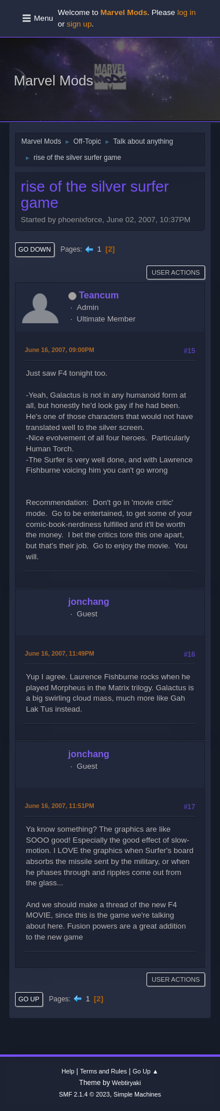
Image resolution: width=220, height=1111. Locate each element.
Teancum (99, 295)
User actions (176, 272)
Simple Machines (137, 1094)
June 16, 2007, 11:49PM (59, 653)
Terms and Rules (103, 1071)
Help (67, 1071)
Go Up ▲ (146, 1071)
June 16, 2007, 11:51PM (59, 805)
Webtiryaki (126, 1082)
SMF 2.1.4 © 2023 (84, 1094)
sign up (79, 24)
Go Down (35, 249)
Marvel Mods (53, 80)
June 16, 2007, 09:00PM (59, 349)
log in (186, 12)
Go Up (29, 999)
